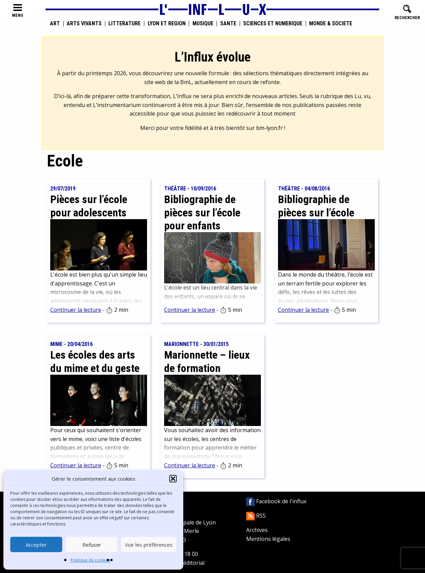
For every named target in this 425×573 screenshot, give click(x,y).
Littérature (124, 23)
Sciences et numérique (272, 23)
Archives (257, 530)
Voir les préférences (149, 544)
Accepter (36, 544)
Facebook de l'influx (276, 501)
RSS (256, 515)
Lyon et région (167, 23)
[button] (173, 478)
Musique (202, 23)
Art (55, 23)
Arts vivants (84, 23)
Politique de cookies (90, 560)
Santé (228, 23)
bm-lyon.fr (269, 128)
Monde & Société (330, 23)
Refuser (91, 544)
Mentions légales (268, 539)
